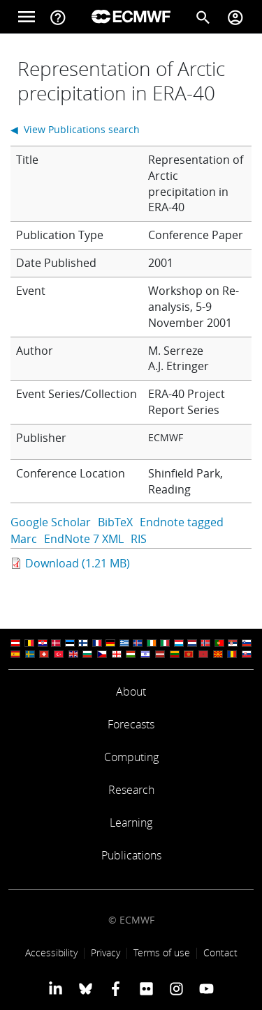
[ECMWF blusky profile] (86, 988)
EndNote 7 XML (84, 538)
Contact (220, 952)
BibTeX (115, 522)
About (131, 691)
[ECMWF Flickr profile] (146, 988)
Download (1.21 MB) (77, 563)
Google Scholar (50, 522)
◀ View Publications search (75, 129)
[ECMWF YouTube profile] (206, 988)
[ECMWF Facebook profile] (116, 988)
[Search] (203, 16)
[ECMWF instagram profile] (176, 988)
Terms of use (161, 952)
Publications (131, 855)
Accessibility (51, 952)
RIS (139, 538)
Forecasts (131, 724)
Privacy (105, 952)
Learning (131, 822)
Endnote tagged (182, 522)
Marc (23, 538)
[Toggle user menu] (235, 16)
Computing (131, 757)
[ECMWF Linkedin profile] (55, 988)
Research (131, 789)
